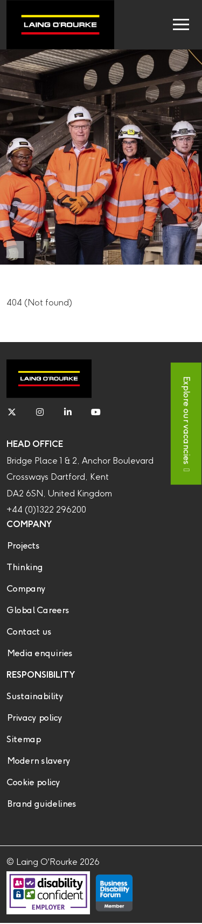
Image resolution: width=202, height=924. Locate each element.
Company (25, 589)
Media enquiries (39, 653)
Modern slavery (38, 761)
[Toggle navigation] (181, 24)
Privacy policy (34, 718)
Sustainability (34, 696)
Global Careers (37, 610)
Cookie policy (33, 782)
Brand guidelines (41, 804)
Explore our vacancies (186, 419)
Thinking (24, 567)
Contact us (28, 632)
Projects (22, 546)
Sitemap (23, 739)
